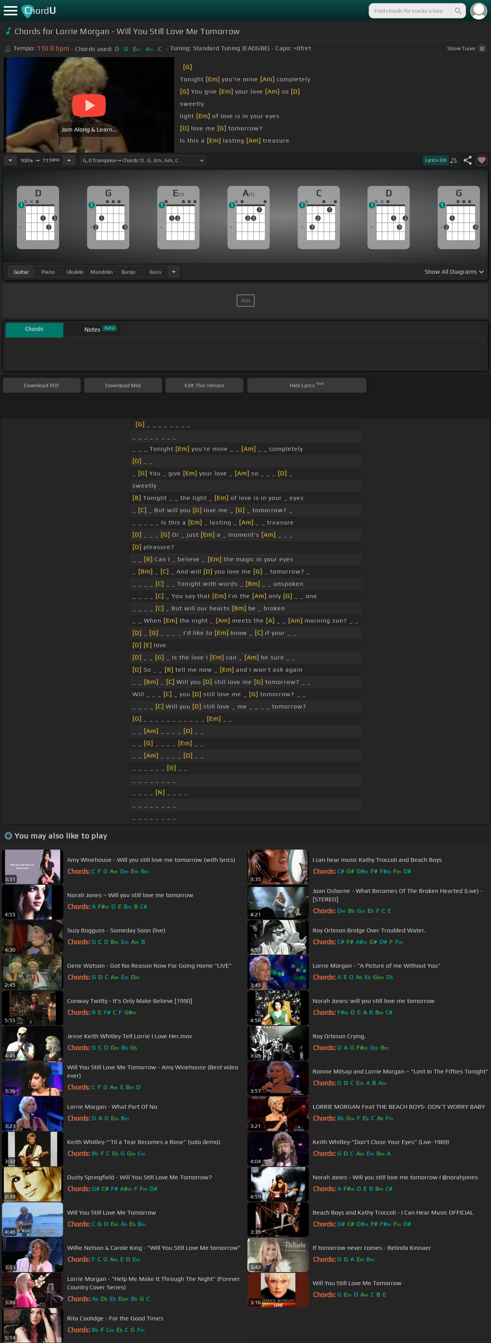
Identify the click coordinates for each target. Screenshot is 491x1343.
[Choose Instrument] (174, 272)
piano (48, 272)
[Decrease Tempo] (10, 160)
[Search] (458, 10)
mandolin (102, 272)
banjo (128, 272)
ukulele (74, 272)
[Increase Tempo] (69, 160)
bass (155, 272)
